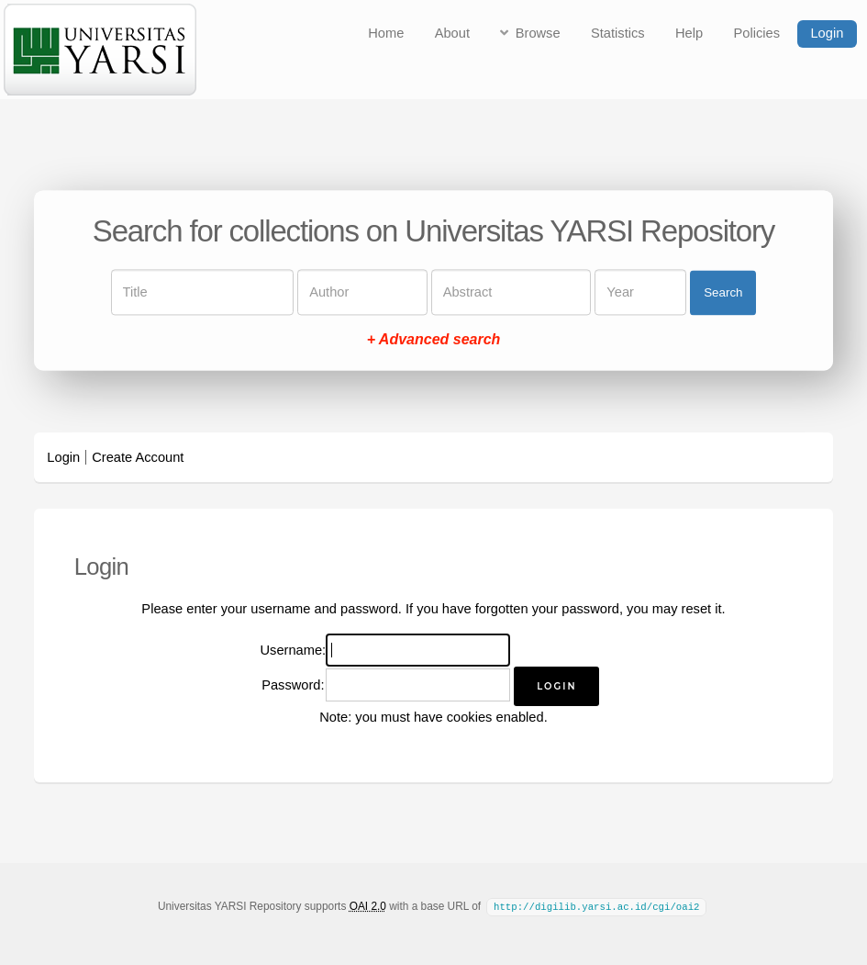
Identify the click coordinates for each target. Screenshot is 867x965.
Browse (538, 33)
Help (689, 33)
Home (386, 33)
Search (723, 292)
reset (697, 608)
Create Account (137, 457)
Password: (292, 685)
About (452, 33)
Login (826, 33)
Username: (294, 650)
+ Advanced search (434, 340)
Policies (757, 33)
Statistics (618, 33)
